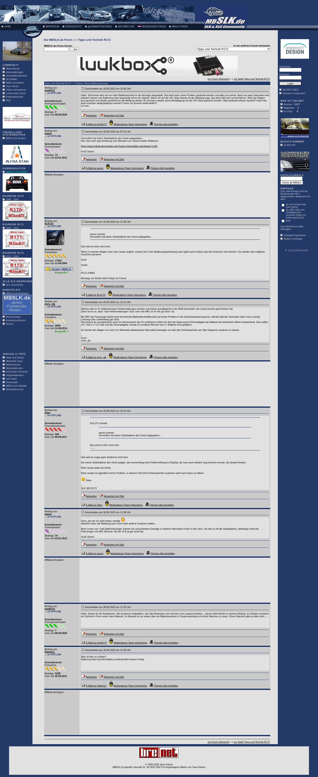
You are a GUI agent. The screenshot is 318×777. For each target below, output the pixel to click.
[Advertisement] (16, 340)
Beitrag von (51, 87)
